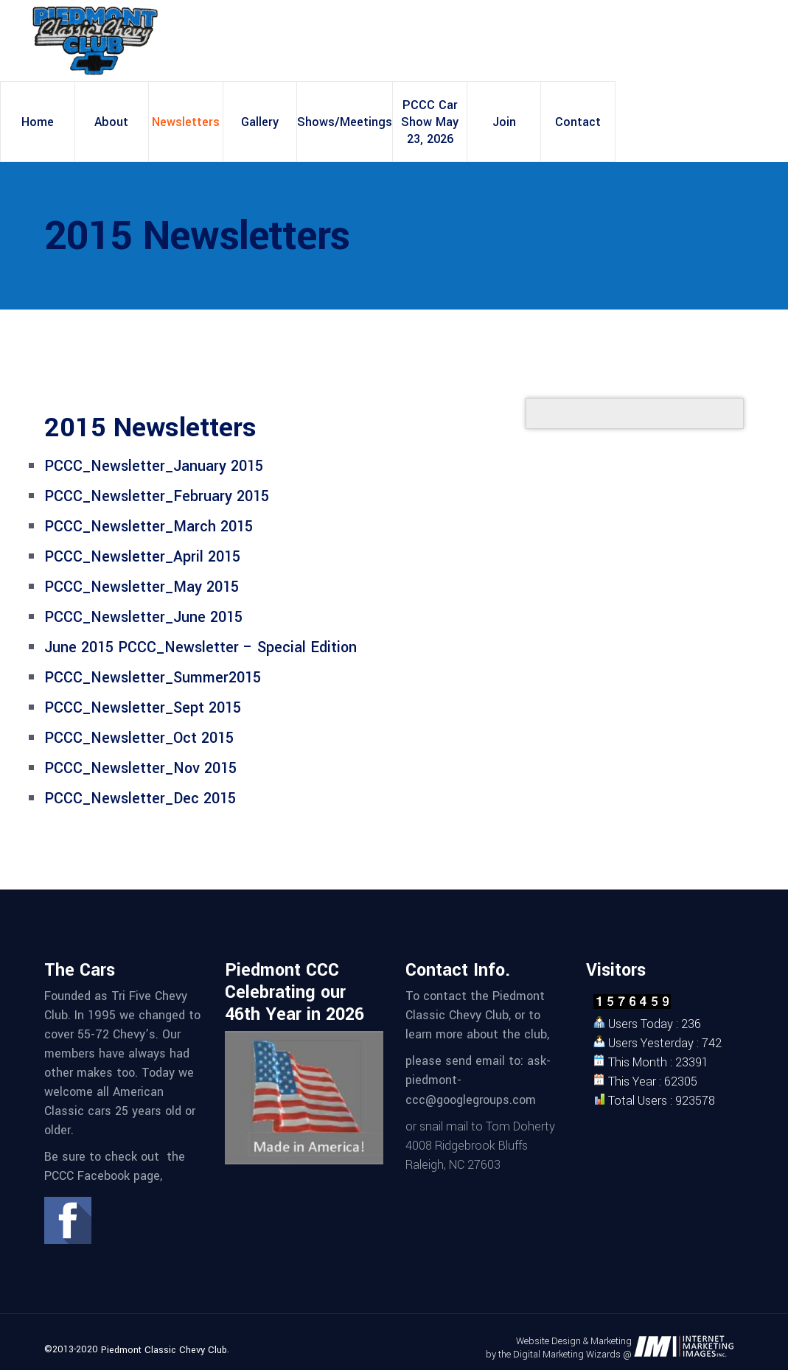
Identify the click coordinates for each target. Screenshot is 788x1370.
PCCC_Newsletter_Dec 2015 (140, 798)
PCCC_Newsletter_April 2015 (142, 556)
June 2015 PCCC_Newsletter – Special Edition (200, 647)
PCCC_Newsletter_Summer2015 (152, 677)
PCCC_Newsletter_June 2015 (143, 617)
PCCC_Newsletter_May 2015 (141, 587)
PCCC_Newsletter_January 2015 (153, 466)
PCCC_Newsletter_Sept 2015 (142, 708)
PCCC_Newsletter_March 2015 (148, 526)
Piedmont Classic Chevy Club (164, 1350)
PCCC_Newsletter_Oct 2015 (139, 738)
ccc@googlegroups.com (470, 1099)
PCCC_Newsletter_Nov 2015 (140, 768)
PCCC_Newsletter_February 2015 (156, 496)
